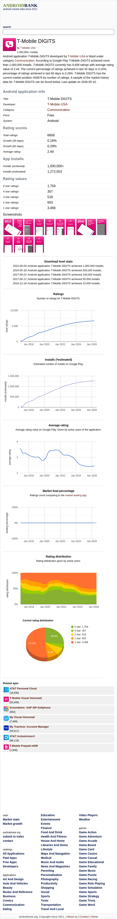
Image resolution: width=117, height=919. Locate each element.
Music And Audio (52, 862)
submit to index (13, 836)
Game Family (88, 866)
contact (8, 840)
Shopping (47, 887)
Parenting (47, 870)
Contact (84, 916)
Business (9, 896)
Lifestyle (46, 849)
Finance (46, 828)
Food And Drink (51, 832)
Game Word (87, 904)
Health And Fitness (54, 836)
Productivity (49, 883)
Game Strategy (89, 896)
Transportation (51, 904)
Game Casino (88, 853)
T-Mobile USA (28, 48)
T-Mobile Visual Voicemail (26, 698)
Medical (46, 857)
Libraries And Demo (54, 845)
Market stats (11, 819)
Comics (8, 900)
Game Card (86, 849)
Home (94, 916)
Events (45, 823)
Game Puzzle (88, 875)
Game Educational (91, 862)
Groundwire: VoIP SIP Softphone (30, 707)
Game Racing (88, 879)
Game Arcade (88, 840)
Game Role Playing (92, 883)
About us (72, 916)
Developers (10, 866)
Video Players (88, 815)
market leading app (75, 495)
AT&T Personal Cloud (23, 688)
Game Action (88, 832)
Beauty (7, 887)
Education (48, 815)
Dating (7, 909)
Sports (45, 896)
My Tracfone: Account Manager (29, 726)
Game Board (87, 845)
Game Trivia (87, 900)
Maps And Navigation (55, 853)
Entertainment (50, 819)
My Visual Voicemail (22, 717)
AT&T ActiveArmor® (22, 736)
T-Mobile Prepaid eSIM (24, 745)
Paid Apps (10, 857)
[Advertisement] (58, 16)
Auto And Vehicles (15, 883)
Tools (44, 900)
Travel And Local (52, 909)
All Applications (13, 853)
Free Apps (10, 862)
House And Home (53, 840)
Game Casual (88, 857)
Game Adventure (90, 836)
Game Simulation (90, 887)
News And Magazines (55, 866)
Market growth (12, 823)
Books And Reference (17, 892)
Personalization (51, 875)
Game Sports (88, 892)
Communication (25, 60)
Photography (49, 879)
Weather (84, 819)
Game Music (87, 870)
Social (45, 892)
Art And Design (13, 879)
